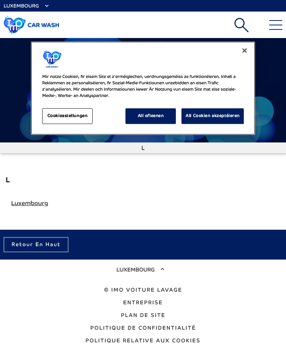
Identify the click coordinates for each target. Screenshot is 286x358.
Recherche (241, 25)
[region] (143, 88)
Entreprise (143, 302)
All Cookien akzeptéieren (213, 116)
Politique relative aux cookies (143, 340)
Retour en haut (36, 244)
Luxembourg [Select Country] (21, 6)
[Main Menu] (275, 25)
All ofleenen (151, 116)
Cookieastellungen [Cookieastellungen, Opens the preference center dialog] (67, 116)
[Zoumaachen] (244, 50)
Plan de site (143, 315)
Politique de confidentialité (143, 327)
